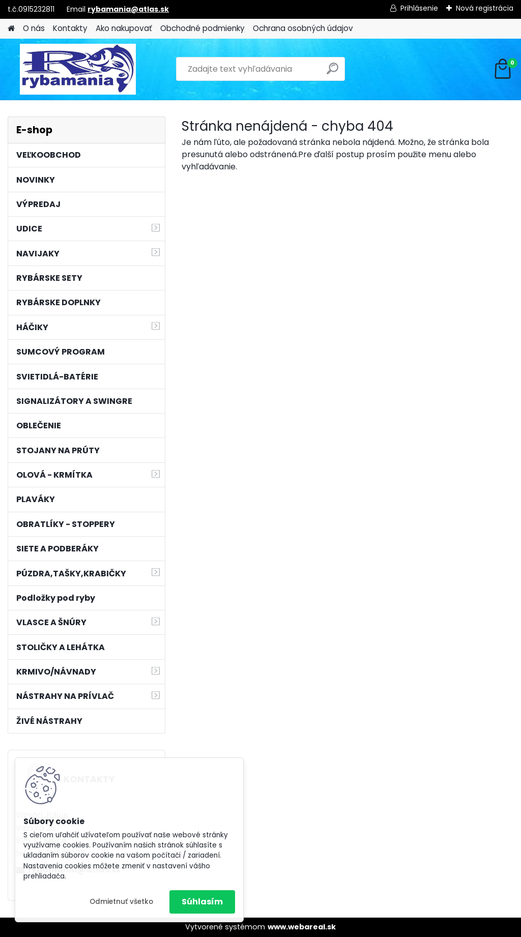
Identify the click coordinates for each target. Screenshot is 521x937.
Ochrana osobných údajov (303, 28)
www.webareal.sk (302, 927)
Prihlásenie (419, 8)
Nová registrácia (484, 8)
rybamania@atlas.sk (128, 9)
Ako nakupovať (124, 28)
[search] (332, 72)
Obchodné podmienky (202, 28)
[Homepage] (11, 29)
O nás (34, 28)
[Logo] (78, 69)
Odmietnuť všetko (121, 901)
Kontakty (70, 28)
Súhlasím (202, 901)
